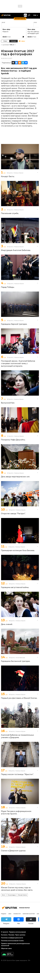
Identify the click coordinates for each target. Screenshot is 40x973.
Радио (3, 914)
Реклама (11, 935)
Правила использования (17, 932)
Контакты (4, 935)
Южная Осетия (22, 895)
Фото (3, 895)
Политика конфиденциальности (12, 938)
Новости (5, 32)
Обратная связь (6, 948)
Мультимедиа (12, 895)
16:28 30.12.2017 (6, 58)
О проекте (4, 932)
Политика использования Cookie (12, 941)
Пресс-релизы (20, 935)
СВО (9, 914)
